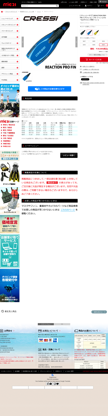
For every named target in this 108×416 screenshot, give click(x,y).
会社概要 (17, 371)
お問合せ (8, 331)
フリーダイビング (7, 31)
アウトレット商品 (7, 74)
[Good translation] (49, 383)
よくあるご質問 (73, 2)
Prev (23, 42)
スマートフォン (45, 324)
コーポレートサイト (6, 371)
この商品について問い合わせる (91, 69)
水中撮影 (4, 37)
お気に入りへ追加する (88, 66)
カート (104, 6)
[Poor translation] (56, 383)
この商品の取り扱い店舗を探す (91, 72)
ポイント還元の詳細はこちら (97, 54)
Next (76, 42)
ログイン (89, 5)
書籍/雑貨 (5, 61)
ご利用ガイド (83, 2)
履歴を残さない (98, 312)
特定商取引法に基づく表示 (30, 371)
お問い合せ (64, 2)
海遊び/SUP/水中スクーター (8, 49)
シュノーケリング (7, 18)
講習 (3, 67)
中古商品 (4, 80)
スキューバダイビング (9, 25)
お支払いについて (50, 331)
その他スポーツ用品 (8, 55)
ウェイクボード (6, 43)
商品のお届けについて (88, 331)
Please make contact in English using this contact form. (93, 83)
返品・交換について (51, 349)
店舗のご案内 (93, 2)
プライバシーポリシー (46, 371)
